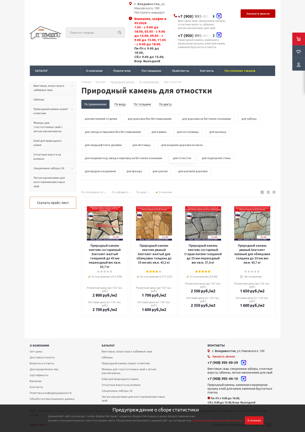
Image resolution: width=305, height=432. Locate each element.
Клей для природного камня (120, 378)
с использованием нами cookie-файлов (217, 420)
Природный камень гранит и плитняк (126, 363)
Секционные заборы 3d (117, 390)
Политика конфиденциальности (51, 392)
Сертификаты (39, 375)
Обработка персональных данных (52, 398)
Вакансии (36, 381)
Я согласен (254, 420)
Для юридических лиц (44, 369)
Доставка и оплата (42, 357)
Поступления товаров (240, 70)
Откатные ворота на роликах (121, 384)
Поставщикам (151, 70)
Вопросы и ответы (42, 363)
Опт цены (36, 351)
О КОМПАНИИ (39, 345)
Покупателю (122, 70)
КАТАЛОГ (41, 70)
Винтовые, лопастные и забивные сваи (127, 351)
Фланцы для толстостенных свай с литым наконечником (129, 371)
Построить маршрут (149, 12)
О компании (94, 70)
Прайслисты (180, 70)
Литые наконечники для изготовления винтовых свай (133, 398)
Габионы (107, 357)
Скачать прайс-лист (53, 203)
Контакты (207, 70)
